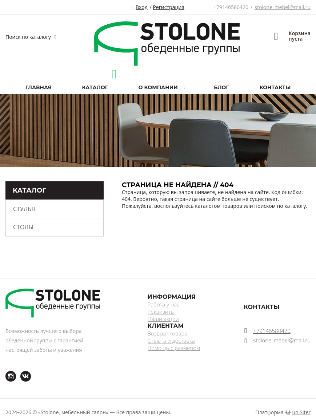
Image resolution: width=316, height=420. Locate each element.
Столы (23, 227)
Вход (142, 7)
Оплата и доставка (171, 340)
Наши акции (163, 318)
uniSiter (301, 412)
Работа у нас (164, 304)
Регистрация (168, 7)
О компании (158, 87)
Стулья (24, 209)
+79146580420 (230, 7)
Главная (38, 87)
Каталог (95, 87)
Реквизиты (161, 311)
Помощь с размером (174, 347)
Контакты (275, 87)
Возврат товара (168, 333)
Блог (221, 87)
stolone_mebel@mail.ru (283, 7)
